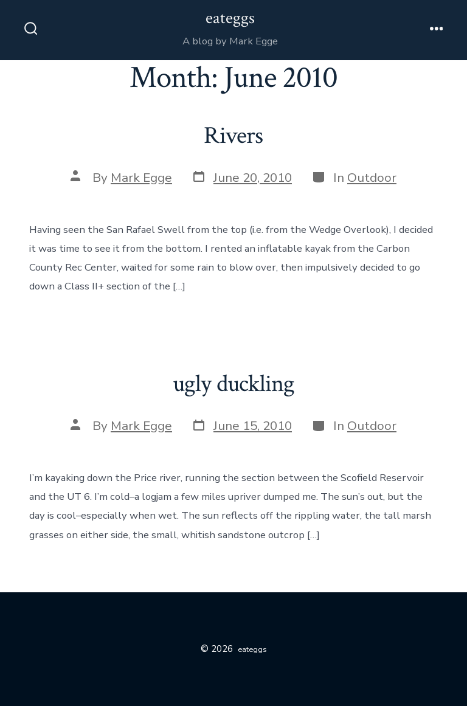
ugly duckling (234, 384)
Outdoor (371, 177)
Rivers (233, 135)
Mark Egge (141, 177)
